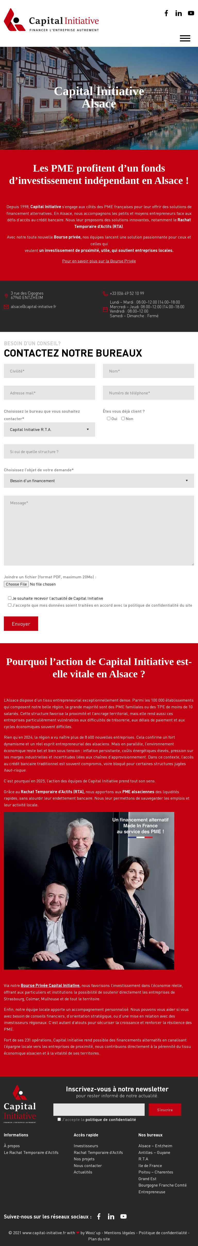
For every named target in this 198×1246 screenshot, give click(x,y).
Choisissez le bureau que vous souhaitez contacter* (42, 414)
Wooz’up (93, 1232)
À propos (12, 1145)
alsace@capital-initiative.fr (33, 306)
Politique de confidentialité (163, 1232)
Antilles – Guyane (154, 1152)
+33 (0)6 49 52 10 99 (127, 293)
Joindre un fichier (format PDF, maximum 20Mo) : (50, 576)
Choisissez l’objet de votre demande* (39, 469)
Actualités (83, 1171)
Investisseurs (86, 1145)
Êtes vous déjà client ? (124, 411)
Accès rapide (86, 1134)
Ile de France (150, 1165)
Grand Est (147, 1178)
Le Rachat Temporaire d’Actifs (31, 1152)
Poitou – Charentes (155, 1171)
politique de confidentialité (111, 1119)
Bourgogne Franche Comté (162, 1185)
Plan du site (99, 1238)
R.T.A (143, 1158)
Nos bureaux (150, 1134)
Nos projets (84, 1158)
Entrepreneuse (151, 1191)
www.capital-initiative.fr (44, 1232)
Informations (16, 1134)
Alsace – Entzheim (155, 1145)
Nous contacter (88, 1165)
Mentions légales (120, 1232)
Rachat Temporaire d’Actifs (98, 1152)
